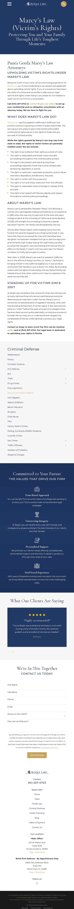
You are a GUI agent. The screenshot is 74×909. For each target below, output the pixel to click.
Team (37, 799)
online (10, 330)
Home (37, 794)
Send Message (37, 755)
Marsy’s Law (12, 122)
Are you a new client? (17, 714)
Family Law (37, 804)
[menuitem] (37, 355)
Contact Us (37, 827)
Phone (10, 699)
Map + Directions (37, 852)
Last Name (12, 692)
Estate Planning (37, 813)
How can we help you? (18, 721)
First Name (12, 685)
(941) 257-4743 (19, 104)
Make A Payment (37, 823)
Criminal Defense (37, 808)
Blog (37, 818)
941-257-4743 (37, 782)
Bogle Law (12, 86)
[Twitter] (37, 883)
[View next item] (13, 652)
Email (9, 707)
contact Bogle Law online (42, 104)
